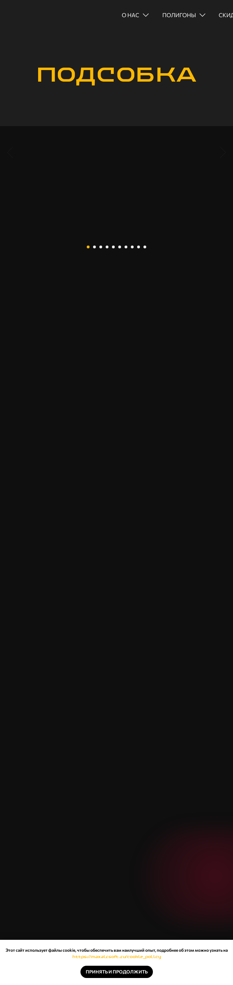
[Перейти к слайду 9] (138, 247)
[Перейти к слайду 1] (88, 247)
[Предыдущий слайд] (10, 186)
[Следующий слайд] (223, 186)
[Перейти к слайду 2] (94, 247)
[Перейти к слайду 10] (144, 247)
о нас (130, 15)
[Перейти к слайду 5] (113, 247)
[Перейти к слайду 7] (126, 247)
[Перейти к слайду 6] (119, 247)
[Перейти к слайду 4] (107, 247)
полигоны (179, 15)
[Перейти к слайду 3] (100, 247)
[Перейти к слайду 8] (132, 247)
